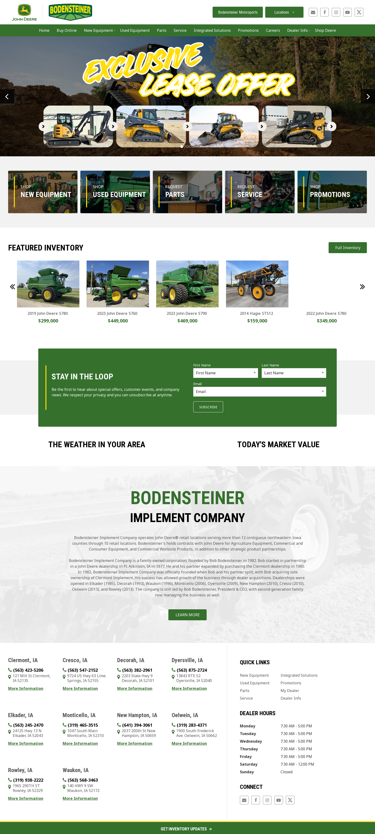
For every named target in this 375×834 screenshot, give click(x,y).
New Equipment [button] (98, 30)
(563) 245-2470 (28, 725)
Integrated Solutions (299, 675)
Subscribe (208, 407)
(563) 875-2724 (192, 670)
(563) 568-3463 (83, 780)
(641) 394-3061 (137, 725)
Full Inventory (347, 247)
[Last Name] (294, 373)
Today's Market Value (278, 444)
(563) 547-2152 (83, 670)
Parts (244, 690)
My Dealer (290, 690)
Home (44, 30)
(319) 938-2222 (28, 780)
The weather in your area (96, 444)
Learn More (188, 614)
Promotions (248, 30)
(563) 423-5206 (28, 670)
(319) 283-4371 (192, 725)
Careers (273, 30)
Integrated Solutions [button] (212, 30)
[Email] (259, 392)
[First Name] (225, 373)
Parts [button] (161, 30)
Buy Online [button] (67, 30)
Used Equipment (135, 30)
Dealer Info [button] (297, 30)
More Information (25, 688)
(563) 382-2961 (137, 670)
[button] (7, 96)
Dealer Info (291, 698)
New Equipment (254, 675)
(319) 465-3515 (83, 725)
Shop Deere (325, 30)
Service (246, 698)
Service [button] (180, 30)
